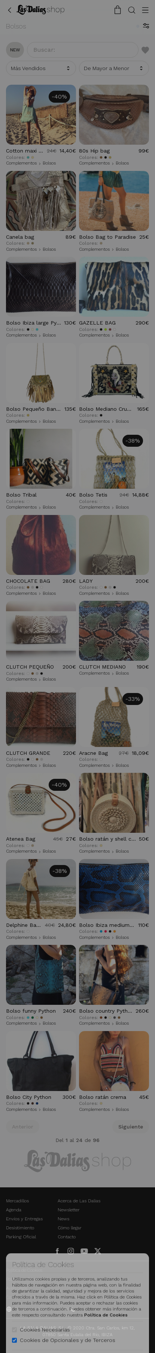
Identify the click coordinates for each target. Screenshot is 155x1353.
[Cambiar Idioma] (40, 9)
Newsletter (69, 1209)
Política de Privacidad (27, 1279)
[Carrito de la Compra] (117, 9)
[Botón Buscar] (132, 9)
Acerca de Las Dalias (79, 1200)
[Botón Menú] (145, 9)
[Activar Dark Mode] (73, 1309)
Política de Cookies (24, 1270)
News (63, 1218)
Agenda (13, 1209)
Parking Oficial (21, 1236)
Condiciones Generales (28, 1297)
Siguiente (130, 1127)
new (15, 49)
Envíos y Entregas (24, 1218)
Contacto (67, 1236)
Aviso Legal (16, 1288)
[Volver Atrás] (9, 9)
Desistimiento (20, 1227)
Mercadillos (17, 1200)
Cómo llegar (70, 1227)
